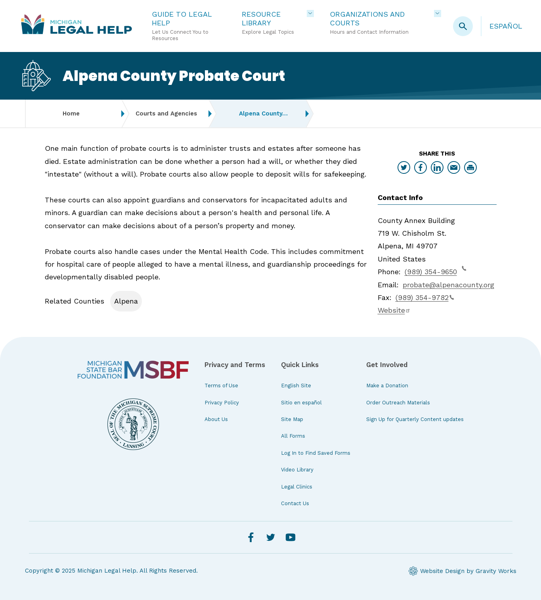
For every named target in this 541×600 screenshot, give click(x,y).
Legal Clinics (296, 487)
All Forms (293, 436)
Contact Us (295, 503)
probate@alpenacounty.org (448, 285)
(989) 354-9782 (425, 297)
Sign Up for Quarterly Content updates (415, 419)
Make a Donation (387, 385)
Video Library (297, 470)
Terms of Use (221, 385)
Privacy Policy (222, 403)
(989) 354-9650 (435, 270)
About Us (216, 419)
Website (394, 310)
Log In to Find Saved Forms (315, 453)
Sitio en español (301, 403)
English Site (296, 385)
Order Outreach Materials (398, 403)
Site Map (292, 419)
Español (505, 26)
